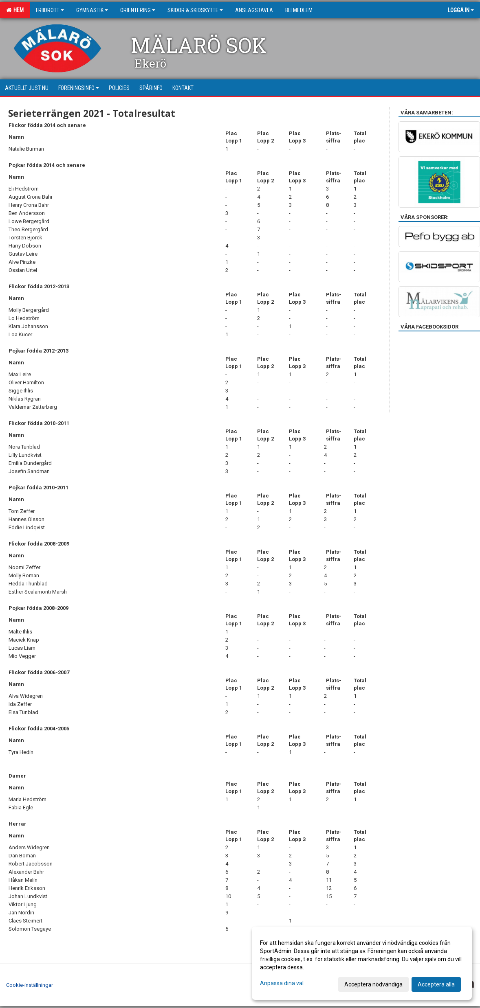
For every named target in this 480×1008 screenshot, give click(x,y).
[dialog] (362, 963)
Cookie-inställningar (29, 985)
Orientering (137, 10)
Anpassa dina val (282, 983)
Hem (15, 10)
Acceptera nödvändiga (373, 984)
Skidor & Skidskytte (195, 10)
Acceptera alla (436, 984)
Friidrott (50, 10)
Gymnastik (92, 10)
